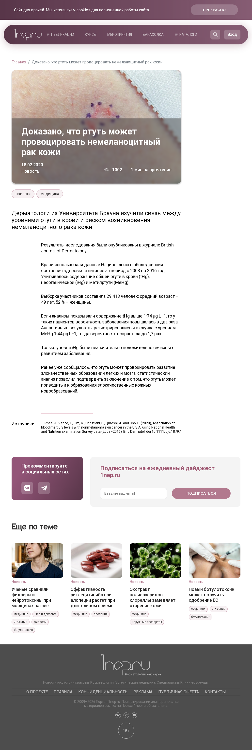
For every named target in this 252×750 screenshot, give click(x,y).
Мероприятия (119, 35)
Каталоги (188, 35)
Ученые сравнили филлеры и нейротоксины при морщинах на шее (31, 597)
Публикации (62, 35)
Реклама (142, 692)
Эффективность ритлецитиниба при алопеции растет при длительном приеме (93, 597)
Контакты (215, 692)
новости (23, 193)
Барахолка (153, 35)
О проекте (37, 692)
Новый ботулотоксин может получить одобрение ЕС (211, 595)
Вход (232, 34)
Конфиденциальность (102, 692)
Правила (63, 692)
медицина (49, 193)
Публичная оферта (178, 692)
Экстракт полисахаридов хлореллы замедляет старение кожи (152, 597)
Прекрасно (214, 10)
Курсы (90, 35)
